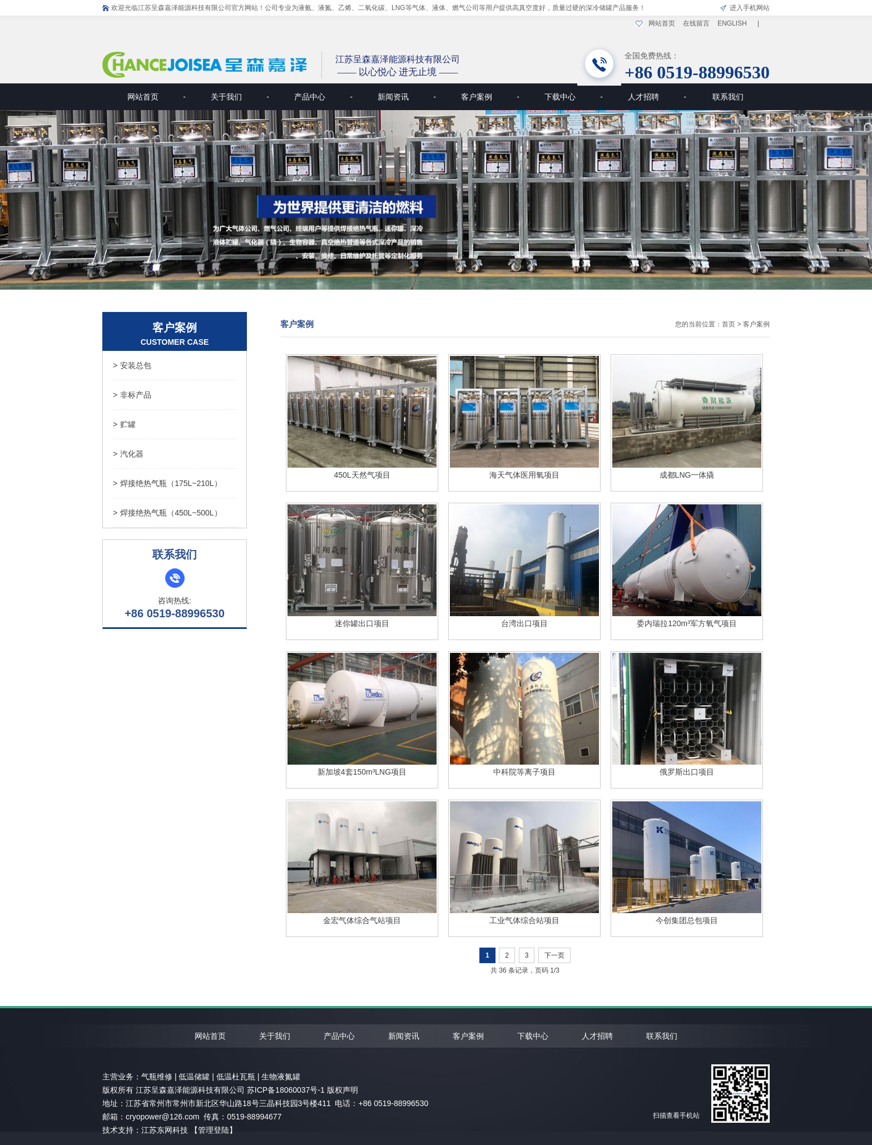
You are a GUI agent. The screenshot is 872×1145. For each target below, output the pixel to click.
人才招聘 (657, 96)
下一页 (554, 955)
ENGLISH (732, 23)
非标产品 (132, 394)
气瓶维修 (156, 1076)
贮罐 (124, 424)
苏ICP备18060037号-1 (286, 1089)
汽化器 (128, 453)
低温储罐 (194, 1076)
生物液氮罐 (280, 1076)
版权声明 (342, 1089)
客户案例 (490, 96)
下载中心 (573, 96)
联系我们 (728, 96)
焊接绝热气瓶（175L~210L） (167, 483)
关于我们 (240, 96)
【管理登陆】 (213, 1130)
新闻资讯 (407, 96)
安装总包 (132, 365)
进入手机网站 (750, 8)
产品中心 (323, 96)
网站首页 (661, 23)
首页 (728, 324)
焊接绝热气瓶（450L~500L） (167, 512)
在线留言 (696, 23)
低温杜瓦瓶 (235, 1076)
